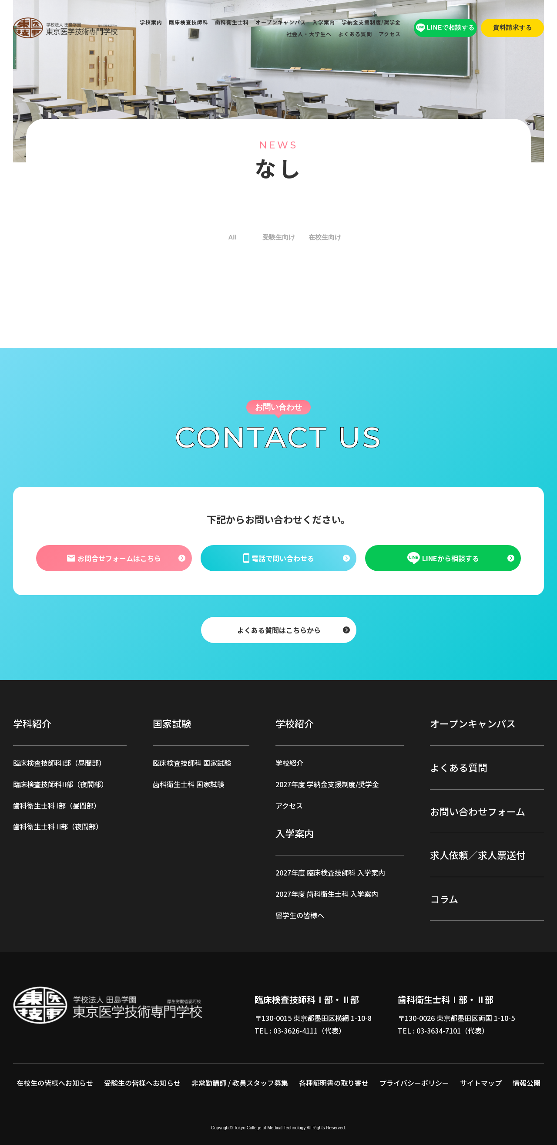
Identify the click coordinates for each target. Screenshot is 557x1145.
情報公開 (526, 1083)
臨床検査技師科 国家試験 (192, 763)
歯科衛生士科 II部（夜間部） (58, 826)
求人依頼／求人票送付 (478, 855)
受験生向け (278, 237)
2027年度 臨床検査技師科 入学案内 (330, 872)
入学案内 (323, 22)
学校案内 (151, 22)
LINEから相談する (443, 558)
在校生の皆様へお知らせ (55, 1083)
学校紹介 (289, 763)
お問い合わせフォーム (477, 811)
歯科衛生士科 (232, 22)
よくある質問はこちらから (278, 630)
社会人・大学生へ (309, 33)
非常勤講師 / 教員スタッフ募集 (239, 1083)
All (232, 237)
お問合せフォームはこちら (114, 558)
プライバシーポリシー (414, 1083)
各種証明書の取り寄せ (334, 1083)
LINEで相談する (445, 28)
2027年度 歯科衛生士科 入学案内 (326, 894)
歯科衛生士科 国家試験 (188, 784)
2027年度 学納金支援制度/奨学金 (327, 784)
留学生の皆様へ (299, 915)
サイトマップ (481, 1083)
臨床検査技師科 (188, 22)
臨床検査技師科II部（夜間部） (60, 784)
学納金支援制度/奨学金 (371, 22)
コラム (444, 899)
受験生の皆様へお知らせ (142, 1083)
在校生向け (325, 237)
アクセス (390, 33)
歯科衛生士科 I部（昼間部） (57, 805)
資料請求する (512, 27)
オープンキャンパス (280, 22)
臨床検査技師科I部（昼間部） (59, 763)
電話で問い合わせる (278, 558)
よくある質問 (355, 33)
